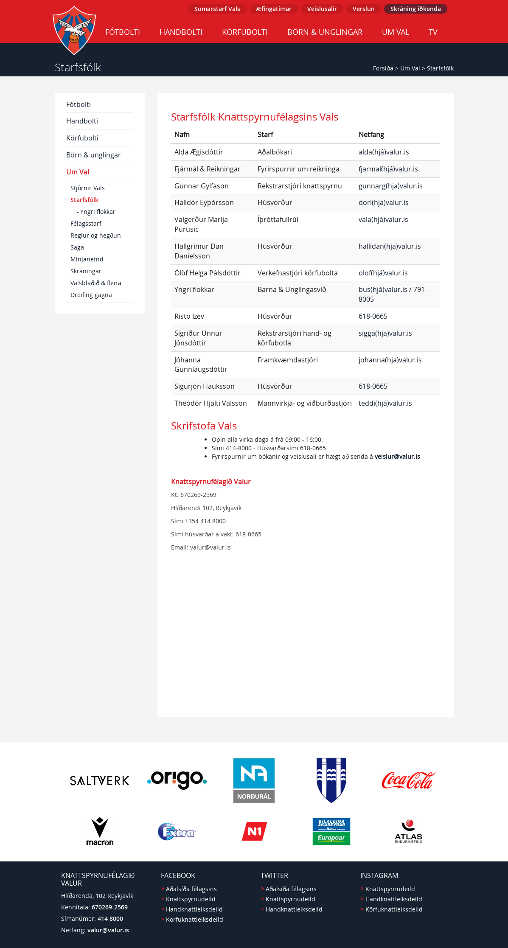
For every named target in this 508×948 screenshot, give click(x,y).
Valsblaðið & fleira (95, 283)
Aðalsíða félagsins (191, 889)
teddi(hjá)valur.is (385, 403)
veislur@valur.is (397, 456)
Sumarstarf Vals (217, 9)
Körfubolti (245, 32)
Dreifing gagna (91, 295)
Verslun (364, 9)
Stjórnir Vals (87, 188)
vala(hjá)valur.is (383, 219)
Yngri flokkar (97, 212)
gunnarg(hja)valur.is (391, 186)
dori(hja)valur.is (384, 202)
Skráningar (85, 271)
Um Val (395, 32)
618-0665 (373, 316)
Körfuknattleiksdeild (194, 919)
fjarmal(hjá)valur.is (388, 169)
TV (433, 32)
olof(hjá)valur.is (383, 273)
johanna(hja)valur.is (390, 360)
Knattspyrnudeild (191, 899)
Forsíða (383, 68)
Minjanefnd (87, 259)
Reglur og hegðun (95, 235)
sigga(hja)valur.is (385, 333)
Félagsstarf (85, 223)
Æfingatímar (274, 9)
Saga (77, 247)
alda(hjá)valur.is (384, 152)
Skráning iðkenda (415, 9)
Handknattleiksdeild (194, 909)
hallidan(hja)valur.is (390, 246)
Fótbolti (122, 32)
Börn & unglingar (324, 32)
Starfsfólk (440, 68)
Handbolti (181, 32)
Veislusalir (322, 9)
